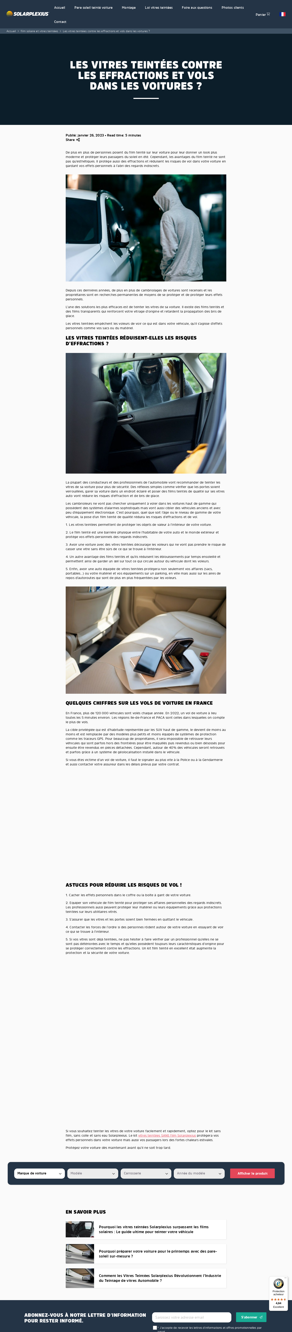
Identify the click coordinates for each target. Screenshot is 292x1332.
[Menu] (285, 1278)
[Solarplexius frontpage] (27, 14)
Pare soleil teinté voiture (93, 7)
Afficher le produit (252, 1173)
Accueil (59, 7)
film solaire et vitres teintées (39, 31)
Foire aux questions (197, 7)
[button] (282, 14)
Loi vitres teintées (159, 7)
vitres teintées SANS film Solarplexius (167, 1135)
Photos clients (233, 7)
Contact (60, 21)
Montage (129, 7)
